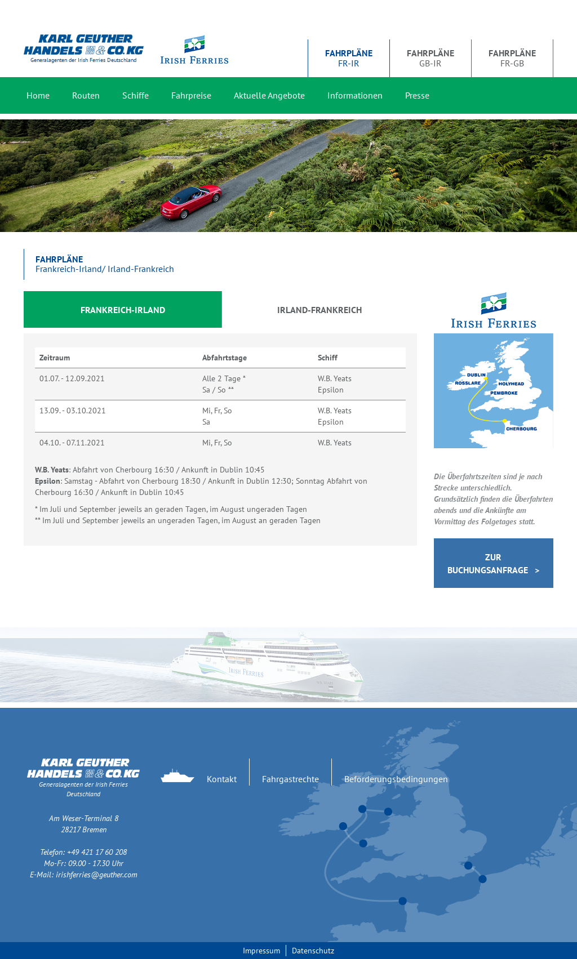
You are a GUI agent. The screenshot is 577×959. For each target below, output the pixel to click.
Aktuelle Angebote (269, 95)
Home (38, 95)
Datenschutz (313, 950)
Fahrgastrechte (290, 778)
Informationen (355, 95)
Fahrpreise (191, 95)
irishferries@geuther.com (96, 874)
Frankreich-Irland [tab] (123, 309)
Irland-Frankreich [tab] (319, 309)
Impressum (261, 950)
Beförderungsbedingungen (396, 778)
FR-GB (512, 58)
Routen (86, 95)
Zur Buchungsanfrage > (493, 563)
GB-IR (430, 58)
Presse (417, 95)
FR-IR (348, 58)
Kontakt (222, 778)
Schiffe (135, 95)
